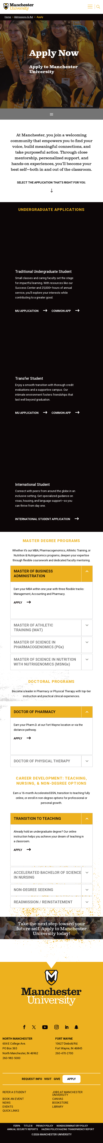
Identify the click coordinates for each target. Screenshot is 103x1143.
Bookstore (60, 1102)
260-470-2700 (64, 1053)
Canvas (57, 1099)
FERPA (16, 1126)
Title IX (28, 1126)
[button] (90, 5)
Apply (18, 602)
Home (8, 17)
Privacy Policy (44, 1126)
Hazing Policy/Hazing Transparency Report (67, 1129)
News (7, 1102)
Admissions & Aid (23, 17)
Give (57, 1079)
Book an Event (13, 1099)
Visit (48, 1079)
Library (57, 1106)
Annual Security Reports (22, 1129)
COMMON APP (61, 311)
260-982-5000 (11, 1058)
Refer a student (14, 1092)
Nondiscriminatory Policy (72, 1126)
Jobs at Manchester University (67, 1093)
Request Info (32, 1079)
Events (8, 1106)
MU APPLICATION (27, 311)
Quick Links (11, 1110)
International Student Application (42, 519)
